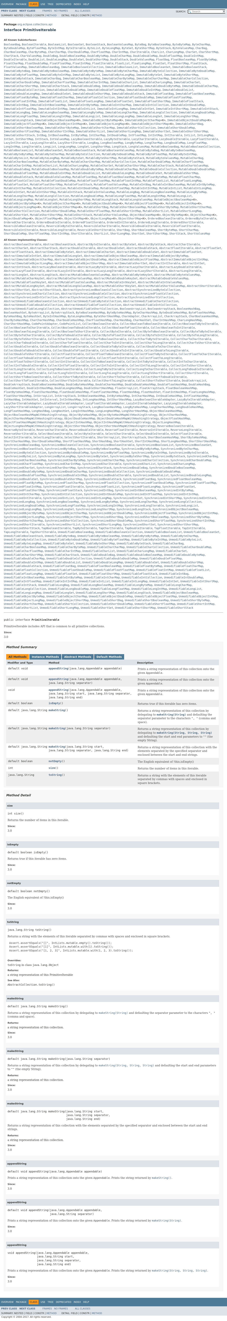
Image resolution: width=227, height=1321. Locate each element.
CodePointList (70, 323)
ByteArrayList (39, 312)
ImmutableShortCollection (136, 127)
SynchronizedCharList (139, 463)
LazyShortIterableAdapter (23, 407)
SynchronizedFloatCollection (107, 482)
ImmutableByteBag (17, 70)
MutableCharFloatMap (187, 161)
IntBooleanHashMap (91, 395)
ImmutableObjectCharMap (142, 120)
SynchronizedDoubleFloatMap (25, 475)
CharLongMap (175, 52)
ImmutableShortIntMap (57, 131)
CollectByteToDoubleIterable (68, 335)
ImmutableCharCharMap (152, 78)
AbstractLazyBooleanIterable (54, 267)
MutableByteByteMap (18, 154)
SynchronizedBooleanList (155, 444)
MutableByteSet (72, 158)
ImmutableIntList (82, 108)
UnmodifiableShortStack (175, 607)
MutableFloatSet (16, 184)
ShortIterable (81, 233)
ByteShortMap (144, 48)
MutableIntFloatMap (115, 188)
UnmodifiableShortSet (97, 607)
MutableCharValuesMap (192, 165)
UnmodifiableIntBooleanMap (24, 577)
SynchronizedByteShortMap (129, 456)
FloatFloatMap (60, 63)
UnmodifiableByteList (185, 539)
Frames (47, 10)
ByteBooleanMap (159, 44)
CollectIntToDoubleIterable (25, 365)
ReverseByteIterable (19, 429)
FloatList (122, 63)
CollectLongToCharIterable (146, 369)
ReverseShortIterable (20, 433)
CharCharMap (57, 52)
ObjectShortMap (129, 218)
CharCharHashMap (42, 320)
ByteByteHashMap (119, 312)
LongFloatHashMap (17, 410)
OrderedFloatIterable (89, 222)
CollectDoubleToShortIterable (26, 354)
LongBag (93, 142)
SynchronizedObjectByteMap (24, 513)
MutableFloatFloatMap (93, 180)
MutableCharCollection (119, 161)
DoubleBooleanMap (73, 55)
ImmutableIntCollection (151, 104)
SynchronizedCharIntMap (62, 463)
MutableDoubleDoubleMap (196, 169)
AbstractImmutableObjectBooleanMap (111, 255)
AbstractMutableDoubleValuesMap (163, 278)
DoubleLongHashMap (68, 388)
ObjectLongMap (101, 218)
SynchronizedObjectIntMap (198, 513)
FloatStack (198, 63)
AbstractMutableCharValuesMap (69, 278)
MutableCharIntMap (18, 165)
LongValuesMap (139, 146)
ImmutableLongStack (18, 120)
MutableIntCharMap (18, 188)
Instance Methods (45, 656)
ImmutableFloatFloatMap (174, 97)
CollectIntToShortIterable (191, 365)
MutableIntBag (140, 184)
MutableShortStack (78, 214)
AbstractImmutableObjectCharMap (28, 259)
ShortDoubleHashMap (46, 441)
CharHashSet (142, 320)
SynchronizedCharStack (94, 467)
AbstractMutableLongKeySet (24, 285)
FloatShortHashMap (18, 395)
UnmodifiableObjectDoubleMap (111, 596)
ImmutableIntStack (204, 108)
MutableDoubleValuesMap (53, 177)
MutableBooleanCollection (200, 146)
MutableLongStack (105, 199)
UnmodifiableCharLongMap (135, 551)
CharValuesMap (31, 55)
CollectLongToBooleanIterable (59, 369)
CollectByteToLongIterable (197, 335)
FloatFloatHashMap (104, 392)
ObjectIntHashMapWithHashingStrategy (122, 422)
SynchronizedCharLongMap (176, 463)
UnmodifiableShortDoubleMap (111, 603)
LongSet (83, 146)
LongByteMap (134, 142)
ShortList (101, 233)
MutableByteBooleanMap (178, 150)
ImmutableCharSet (187, 82)
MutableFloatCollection (22, 180)
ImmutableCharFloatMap (58, 82)
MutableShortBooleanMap (128, 207)
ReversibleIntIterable (21, 229)
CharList (157, 52)
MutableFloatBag (85, 177)
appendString (58, 668)
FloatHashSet (151, 392)
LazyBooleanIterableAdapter (154, 399)
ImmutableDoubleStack (128, 93)
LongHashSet (60, 410)
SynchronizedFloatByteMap (23, 482)
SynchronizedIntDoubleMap (103, 494)
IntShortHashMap (119, 399)
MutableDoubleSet (149, 173)
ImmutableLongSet (149, 116)
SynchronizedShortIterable (24, 524)
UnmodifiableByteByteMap (140, 535)
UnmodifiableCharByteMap (66, 547)
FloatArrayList (126, 388)
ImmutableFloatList (52, 101)
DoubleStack (119, 59)
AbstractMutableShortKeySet (115, 285)
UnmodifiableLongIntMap (149, 588)
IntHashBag (12, 399)
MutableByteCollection (83, 154)
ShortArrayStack (134, 437)
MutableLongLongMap (18, 199)
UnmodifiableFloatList (192, 569)
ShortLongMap (120, 233)
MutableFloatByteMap (151, 177)
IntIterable (173, 135)
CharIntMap (120, 52)
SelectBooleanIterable (55, 433)
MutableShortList (156, 211)
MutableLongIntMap (152, 195)
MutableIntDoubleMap (83, 188)
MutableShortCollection (22, 211)
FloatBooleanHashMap (181, 388)
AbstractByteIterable (93, 244)
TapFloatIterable (167, 528)
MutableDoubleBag (17, 169)
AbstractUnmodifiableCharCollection (150, 301)
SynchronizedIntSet (128, 498)
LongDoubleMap (174, 142)
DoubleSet (76, 59)
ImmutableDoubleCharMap (200, 86)
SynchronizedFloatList (102, 486)
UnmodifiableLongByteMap (134, 585)
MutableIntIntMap (144, 188)
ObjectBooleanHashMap (165, 410)
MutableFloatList (156, 180)
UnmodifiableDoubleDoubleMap (116, 558)
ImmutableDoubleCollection (24, 89)
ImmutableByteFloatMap (21, 74)
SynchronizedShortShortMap (177, 524)
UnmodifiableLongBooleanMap (92, 585)
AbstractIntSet (193, 263)
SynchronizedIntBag (98, 490)
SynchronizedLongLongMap (22, 509)
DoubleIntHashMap (40, 388)
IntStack (41, 139)
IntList (189, 135)
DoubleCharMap (120, 55)
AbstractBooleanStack (59, 244)
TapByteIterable (85, 528)
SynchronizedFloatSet (178, 486)
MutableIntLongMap (197, 188)
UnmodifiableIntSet (164, 581)
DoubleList (36, 59)
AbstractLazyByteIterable (96, 267)
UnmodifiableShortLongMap (59, 607)
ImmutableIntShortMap (172, 108)
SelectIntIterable (18, 437)
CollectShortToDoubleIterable (164, 376)
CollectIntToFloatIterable (68, 365)
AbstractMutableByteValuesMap (177, 274)
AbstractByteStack (152, 244)
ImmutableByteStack (18, 78)
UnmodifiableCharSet (171, 551)
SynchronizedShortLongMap (101, 524)
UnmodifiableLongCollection (25, 588)
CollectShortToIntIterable (69, 380)
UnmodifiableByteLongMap (22, 543)
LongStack (119, 146)
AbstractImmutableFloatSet (181, 251)
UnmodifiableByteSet (58, 543)
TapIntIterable (193, 528)
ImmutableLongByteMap (87, 112)
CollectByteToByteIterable (200, 331)
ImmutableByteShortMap (181, 74)
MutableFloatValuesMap (111, 184)
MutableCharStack (161, 165)
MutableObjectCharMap (59, 203)
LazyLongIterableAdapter (182, 403)
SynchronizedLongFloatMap (65, 505)
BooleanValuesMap (120, 44)
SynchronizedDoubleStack (102, 479)
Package (21, 4)
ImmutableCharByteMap (118, 78)
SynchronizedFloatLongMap (140, 486)
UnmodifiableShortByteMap (190, 600)
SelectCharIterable (120, 433)
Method (51, 15)
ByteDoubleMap (14, 48)
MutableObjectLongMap (20, 207)
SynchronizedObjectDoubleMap (111, 513)
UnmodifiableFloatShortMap (99, 573)
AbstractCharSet (16, 248)
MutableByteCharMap (49, 154)
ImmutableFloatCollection (95, 97)
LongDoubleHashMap (189, 407)
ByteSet (127, 48)
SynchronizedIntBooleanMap (135, 490)
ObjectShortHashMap (79, 426)
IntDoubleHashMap (169, 395)
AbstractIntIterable (164, 263)
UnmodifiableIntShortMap (199, 581)
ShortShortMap (157, 233)
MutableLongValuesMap (136, 199)
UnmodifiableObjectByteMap (24, 596)
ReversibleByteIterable (64, 226)
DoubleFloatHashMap (172, 384)
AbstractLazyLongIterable (105, 270)
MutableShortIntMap (126, 211)
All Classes (82, 10)
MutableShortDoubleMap (58, 211)
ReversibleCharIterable (102, 226)
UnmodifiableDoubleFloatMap (160, 558)
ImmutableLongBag (17, 112)
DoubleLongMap (57, 59)
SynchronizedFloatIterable (63, 486)
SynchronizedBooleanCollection (65, 444)
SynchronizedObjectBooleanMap (175, 509)
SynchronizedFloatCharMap (64, 482)
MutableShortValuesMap (111, 214)
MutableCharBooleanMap (21, 161)
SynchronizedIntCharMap (22, 494)
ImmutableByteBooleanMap (50, 70)
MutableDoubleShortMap (181, 173)
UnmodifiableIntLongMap (130, 581)
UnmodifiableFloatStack (139, 573)
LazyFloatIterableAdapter (105, 403)
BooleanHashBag (188, 308)
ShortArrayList (108, 437)
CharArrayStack (175, 316)
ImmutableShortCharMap (98, 127)
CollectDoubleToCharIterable (158, 346)
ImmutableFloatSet (119, 101)
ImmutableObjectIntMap (65, 123)
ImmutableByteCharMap (121, 70)
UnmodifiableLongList (185, 588)
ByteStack (163, 48)
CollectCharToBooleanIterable (103, 339)
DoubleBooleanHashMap (48, 384)
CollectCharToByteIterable (148, 339)
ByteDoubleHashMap (173, 312)
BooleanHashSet (15, 312)
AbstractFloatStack (18, 251)
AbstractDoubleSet (111, 248)
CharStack (11, 55)
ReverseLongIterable (186, 429)
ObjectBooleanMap (143, 214)
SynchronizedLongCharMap (138, 501)
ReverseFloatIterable (121, 429)
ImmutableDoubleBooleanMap (122, 86)
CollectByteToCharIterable (24, 335)
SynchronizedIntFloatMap (143, 494)
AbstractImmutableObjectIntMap (184, 259)
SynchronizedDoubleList (151, 475)
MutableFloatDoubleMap (58, 180)
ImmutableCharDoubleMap (22, 82)
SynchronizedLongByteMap (99, 501)
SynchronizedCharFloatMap (23, 463)
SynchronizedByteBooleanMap (98, 448)
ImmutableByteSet (149, 74)
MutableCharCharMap (85, 161)
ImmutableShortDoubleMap (176, 127)
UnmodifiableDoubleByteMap (184, 554)
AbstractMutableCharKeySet (24, 278)
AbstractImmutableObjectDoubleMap (81, 259)
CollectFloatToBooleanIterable (109, 354)
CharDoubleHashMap (70, 320)
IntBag (41, 135)
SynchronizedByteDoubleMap (68, 452)
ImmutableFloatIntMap (20, 101)
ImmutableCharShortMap (21, 86)
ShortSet (137, 233)
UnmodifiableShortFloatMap (155, 603)
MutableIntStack (70, 192)
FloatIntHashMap (174, 392)
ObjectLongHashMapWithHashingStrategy (33, 426)
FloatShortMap (178, 63)
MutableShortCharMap (195, 207)
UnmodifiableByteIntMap (149, 539)
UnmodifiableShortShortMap (135, 607)
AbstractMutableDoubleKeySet (116, 278)
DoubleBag (50, 55)
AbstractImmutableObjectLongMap (28, 263)
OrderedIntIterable (121, 222)
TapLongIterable (16, 532)
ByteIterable (76, 48)
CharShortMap (208, 52)
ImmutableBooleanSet (155, 67)
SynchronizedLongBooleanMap (58, 501)
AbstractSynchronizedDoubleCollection (90, 293)
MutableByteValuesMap (162, 158)
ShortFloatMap (39, 233)
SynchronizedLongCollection (180, 501)
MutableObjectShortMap (60, 207)
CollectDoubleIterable (21, 346)
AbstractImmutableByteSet (54, 251)
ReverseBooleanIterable (175, 426)
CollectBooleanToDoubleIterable (75, 327)
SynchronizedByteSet (92, 456)
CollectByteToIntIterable (155, 335)
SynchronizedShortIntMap (195, 520)
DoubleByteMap (98, 55)
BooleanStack (95, 44)
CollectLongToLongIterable (109, 373)
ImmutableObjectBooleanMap (55, 120)
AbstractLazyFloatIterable (24, 270)
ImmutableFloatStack (187, 101)
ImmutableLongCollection (158, 112)
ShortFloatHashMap (76, 441)
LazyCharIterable (144, 139)
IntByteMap (79, 135)
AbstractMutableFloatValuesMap (71, 282)
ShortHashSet (123, 441)
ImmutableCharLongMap (156, 82)
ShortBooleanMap (143, 229)
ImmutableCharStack (54, 86)
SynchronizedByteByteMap (140, 448)
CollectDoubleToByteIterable (112, 346)
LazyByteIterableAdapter (196, 399)
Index (77, 4)
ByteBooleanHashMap (90, 312)
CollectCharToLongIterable (155, 342)
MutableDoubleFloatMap (21, 173)
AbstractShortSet (17, 289)
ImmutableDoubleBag (85, 86)
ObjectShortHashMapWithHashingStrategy (125, 426)
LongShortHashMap (135, 410)
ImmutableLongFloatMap (21, 116)
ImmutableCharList (124, 82)
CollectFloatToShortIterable (26, 361)
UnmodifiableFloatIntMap (155, 569)
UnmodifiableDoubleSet (142, 562)
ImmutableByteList (86, 74)
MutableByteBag (147, 150)
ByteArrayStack (62, 312)
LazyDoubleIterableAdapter (63, 403)
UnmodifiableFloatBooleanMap (99, 566)
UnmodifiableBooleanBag (76, 532)
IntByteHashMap (118, 395)
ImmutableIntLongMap (112, 108)
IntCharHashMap (142, 395)
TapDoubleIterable (139, 528)
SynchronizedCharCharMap (106, 460)
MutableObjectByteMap (20, 203)
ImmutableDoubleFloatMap (106, 89)
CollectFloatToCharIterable (200, 354)
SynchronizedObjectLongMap (24, 517)
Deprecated (63, 4)
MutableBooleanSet (49, 150)
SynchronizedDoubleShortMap (61, 479)
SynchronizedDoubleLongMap (191, 475)
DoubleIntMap (193, 55)
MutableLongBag (128, 192)
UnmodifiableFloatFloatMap (114, 569)
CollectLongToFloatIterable (25, 373)
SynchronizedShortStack (22, 528)
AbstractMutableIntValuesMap (160, 282)
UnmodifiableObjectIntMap (198, 596)
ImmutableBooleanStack (189, 67)
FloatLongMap (141, 63)
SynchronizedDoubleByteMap (24, 471)
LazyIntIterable (16, 142)
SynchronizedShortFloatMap (155, 520)
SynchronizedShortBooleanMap (147, 517)
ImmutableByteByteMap (87, 70)
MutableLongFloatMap (120, 195)
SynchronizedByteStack (168, 456)
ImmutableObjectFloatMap (22, 123)
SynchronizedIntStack (200, 498)
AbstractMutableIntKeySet (116, 282)
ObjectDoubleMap (16, 218)
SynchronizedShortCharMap (23, 520)
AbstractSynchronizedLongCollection (87, 297)
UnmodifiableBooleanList (163, 532)
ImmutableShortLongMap (124, 131)
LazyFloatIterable (204, 139)
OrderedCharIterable (19, 222)
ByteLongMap (111, 48)
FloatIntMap (81, 63)
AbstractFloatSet (208, 248)
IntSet (9, 139)
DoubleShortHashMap (98, 388)
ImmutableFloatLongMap (86, 101)
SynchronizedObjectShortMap (67, 517)
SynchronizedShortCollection (67, 520)
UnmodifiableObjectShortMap (67, 600)
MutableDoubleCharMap (121, 169)
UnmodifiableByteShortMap (95, 543)
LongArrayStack (79, 407)
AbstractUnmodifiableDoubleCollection (33, 304)
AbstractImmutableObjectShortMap (80, 263)
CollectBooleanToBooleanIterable (145, 323)
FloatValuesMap (15, 67)
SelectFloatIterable (186, 433)
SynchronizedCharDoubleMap (191, 460)
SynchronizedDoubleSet (21, 479)
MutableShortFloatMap (93, 211)
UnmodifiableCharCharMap (106, 547)
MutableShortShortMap (46, 214)
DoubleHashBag (199, 384)
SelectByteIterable (88, 433)
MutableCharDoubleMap (154, 161)
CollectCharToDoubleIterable (26, 342)
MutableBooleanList (18, 150)
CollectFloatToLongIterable (160, 358)
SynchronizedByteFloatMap (110, 452)
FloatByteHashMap (17, 392)
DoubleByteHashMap (80, 384)
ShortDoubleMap (15, 233)
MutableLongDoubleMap (87, 195)
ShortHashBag (102, 441)
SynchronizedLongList (182, 505)
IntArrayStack (65, 395)
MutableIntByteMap (201, 184)
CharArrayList (152, 316)
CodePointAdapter (45, 323)
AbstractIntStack (17, 267)
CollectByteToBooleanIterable (155, 331)
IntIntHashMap (70, 399)
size (52, 767)
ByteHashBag (13, 316)
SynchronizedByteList (20, 456)
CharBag (201, 48)
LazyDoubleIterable (174, 139)
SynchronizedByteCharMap (179, 448)
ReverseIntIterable (154, 429)
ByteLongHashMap (80, 316)
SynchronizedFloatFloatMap (195, 482)
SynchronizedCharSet (19, 467)
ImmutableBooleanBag (43, 67)
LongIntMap (12, 146)
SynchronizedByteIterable (188, 452)
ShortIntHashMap (147, 441)
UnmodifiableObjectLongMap (24, 600)
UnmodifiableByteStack (134, 543)
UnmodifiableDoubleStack (22, 566)
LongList (49, 146)
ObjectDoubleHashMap (79, 418)
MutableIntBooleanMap (169, 184)
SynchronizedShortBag (106, 517)
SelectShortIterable (79, 437)
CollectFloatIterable (67, 354)
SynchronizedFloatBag (139, 479)
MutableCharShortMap (130, 165)
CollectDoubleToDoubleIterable (27, 350)
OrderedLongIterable (153, 222)
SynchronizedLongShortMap (95, 509)
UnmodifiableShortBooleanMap (147, 600)
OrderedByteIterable (200, 218)
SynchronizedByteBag (60, 448)
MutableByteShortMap (101, 158)
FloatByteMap (207, 59)
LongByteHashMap (135, 407)
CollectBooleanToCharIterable (26, 327)
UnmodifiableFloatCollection (26, 569)
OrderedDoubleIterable (54, 222)
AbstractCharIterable (183, 244)
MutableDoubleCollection (158, 169)
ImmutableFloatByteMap (21, 97)
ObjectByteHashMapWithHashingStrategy (128, 414)
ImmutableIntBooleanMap (48, 104)
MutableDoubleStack (18, 177)
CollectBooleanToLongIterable (26, 331)
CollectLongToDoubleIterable (191, 369)
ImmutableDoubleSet (56, 93)
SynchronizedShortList (63, 524)
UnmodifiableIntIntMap (60, 581)
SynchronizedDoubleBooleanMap (172, 467)
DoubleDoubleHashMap (140, 384)
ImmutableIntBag (16, 104)
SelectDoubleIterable (152, 433)
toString (55, 774)
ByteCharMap (201, 44)
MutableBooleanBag (165, 146)
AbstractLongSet (16, 274)
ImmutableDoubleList (177, 89)
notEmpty (55, 761)
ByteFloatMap (36, 48)
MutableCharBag (191, 158)
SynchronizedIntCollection (61, 494)
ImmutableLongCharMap (121, 112)
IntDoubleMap (116, 135)
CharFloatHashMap (99, 320)
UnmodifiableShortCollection (67, 603)
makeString (57, 710)
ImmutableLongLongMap (118, 116)
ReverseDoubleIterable (86, 429)
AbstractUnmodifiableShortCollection (89, 308)
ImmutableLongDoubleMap (196, 112)
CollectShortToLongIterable (113, 380)
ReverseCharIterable (52, 429)
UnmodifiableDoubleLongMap (102, 562)
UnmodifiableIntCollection (141, 577)
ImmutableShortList (90, 131)
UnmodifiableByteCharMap (179, 535)
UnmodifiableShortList (21, 607)
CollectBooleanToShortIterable (74, 331)
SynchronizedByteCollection (25, 452)
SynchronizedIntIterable (22, 498)
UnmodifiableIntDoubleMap (183, 577)
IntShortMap (24, 139)
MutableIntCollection (49, 188)
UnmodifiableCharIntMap (62, 551)
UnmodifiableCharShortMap (23, 554)
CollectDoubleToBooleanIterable (64, 346)
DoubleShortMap (97, 59)
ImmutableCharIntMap (92, 82)
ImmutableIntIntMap (52, 108)
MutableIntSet (14, 192)
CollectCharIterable (63, 339)
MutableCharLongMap (74, 165)
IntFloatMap (137, 135)
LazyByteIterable (117, 139)
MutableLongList (179, 195)
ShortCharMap (188, 229)
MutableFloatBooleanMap (116, 177)
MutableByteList (16, 158)
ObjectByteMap (173, 214)
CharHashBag (122, 320)
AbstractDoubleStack (141, 248)
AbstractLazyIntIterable (65, 270)
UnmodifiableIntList (94, 581)
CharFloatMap (100, 52)
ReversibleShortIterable (96, 229)
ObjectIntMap (74, 218)
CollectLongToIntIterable (67, 373)
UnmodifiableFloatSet (61, 573)
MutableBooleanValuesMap (116, 150)
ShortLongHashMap (174, 441)
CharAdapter (131, 316)
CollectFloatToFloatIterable (73, 358)
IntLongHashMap (94, 399)
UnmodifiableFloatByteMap (142, 566)
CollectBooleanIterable (100, 323)
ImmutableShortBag (189, 123)
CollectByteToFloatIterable (113, 335)
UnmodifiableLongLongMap (22, 592)
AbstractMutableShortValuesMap (161, 285)
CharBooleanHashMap (203, 316)
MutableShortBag (96, 207)
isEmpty (54, 703)
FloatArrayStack (152, 388)
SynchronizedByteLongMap (57, 456)
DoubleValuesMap (142, 59)
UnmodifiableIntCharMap (102, 577)
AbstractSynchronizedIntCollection (31, 297)
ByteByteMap (181, 44)
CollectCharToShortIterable (198, 342)
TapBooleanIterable (56, 528)
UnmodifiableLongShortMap (95, 592)
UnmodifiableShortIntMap (195, 603)
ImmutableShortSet (156, 131)
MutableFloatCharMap (184, 177)
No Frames (61, 10)
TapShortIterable (43, 532)
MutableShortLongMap (186, 211)
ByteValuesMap (183, 48)
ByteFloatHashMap (202, 312)
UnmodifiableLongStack (134, 592)
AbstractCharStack (44, 248)
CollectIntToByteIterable (146, 361)
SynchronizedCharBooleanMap (25, 460)
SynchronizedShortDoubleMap (111, 520)
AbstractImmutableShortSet (127, 263)
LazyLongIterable (43, 142)
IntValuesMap (59, 139)
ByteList (93, 48)
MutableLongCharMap (18, 195)
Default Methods (109, 656)
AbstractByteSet (124, 244)
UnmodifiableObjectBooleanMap (175, 592)
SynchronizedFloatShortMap (24, 490)
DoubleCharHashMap (109, 384)
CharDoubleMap (78, 52)
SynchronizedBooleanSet (193, 444)
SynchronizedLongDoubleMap (24, 505)
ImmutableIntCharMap (115, 104)
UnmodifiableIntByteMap (64, 577)
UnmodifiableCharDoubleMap (191, 547)
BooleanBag (12, 44)
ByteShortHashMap (107, 316)
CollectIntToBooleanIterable (103, 361)
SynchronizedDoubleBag (130, 467)
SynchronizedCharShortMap (56, 467)
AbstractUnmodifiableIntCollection (150, 304)
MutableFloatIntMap (126, 180)
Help (86, 4)
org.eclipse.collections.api (34, 24)
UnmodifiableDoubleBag (98, 554)
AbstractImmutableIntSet (22, 255)
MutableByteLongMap (44, 158)
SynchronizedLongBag (19, 501)
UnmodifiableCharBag (168, 543)
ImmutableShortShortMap (190, 131)
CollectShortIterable (191, 373)
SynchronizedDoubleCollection (111, 471)
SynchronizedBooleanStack (23, 448)
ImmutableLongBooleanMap (50, 112)
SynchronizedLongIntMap (105, 505)
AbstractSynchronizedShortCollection (145, 297)
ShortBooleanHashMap (163, 437)
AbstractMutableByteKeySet (132, 274)
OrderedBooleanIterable (165, 218)
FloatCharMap (13, 63)
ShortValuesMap (198, 233)
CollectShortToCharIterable (118, 376)
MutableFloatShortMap (46, 184)
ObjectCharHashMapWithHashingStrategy (33, 418)
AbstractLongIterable (185, 270)
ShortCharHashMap (17, 441)
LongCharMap (154, 142)
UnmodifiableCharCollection (147, 547)
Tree (51, 4)
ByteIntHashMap (54, 316)
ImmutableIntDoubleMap (188, 104)
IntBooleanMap (58, 135)
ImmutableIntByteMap (83, 104)
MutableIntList (170, 188)
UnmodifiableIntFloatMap (22, 581)
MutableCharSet (101, 165)
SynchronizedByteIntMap (149, 452)
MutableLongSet (46, 199)
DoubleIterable (15, 59)
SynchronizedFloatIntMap (22, 486)
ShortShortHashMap (202, 441)
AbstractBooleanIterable (22, 244)
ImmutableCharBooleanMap (81, 78)
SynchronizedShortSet (139, 524)
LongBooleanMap (111, 142)
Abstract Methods (77, 656)
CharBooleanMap (15, 52)
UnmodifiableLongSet (58, 592)
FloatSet (159, 63)
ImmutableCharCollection (189, 78)
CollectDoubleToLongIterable (166, 350)
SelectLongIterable (48, 437)
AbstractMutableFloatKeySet (25, 282)
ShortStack (177, 233)
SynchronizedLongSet (58, 509)
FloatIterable (103, 63)
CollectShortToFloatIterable (26, 380)
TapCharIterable (111, 528)
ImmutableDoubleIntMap (143, 89)
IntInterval (49, 399)
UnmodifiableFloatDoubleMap (70, 569)
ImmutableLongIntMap (55, 116)
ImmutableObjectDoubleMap (186, 120)
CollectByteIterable (115, 331)
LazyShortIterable (71, 142)
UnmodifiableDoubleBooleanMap (139, 554)
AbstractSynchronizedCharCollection (31, 293)
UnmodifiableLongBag (53, 585)
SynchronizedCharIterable (101, 463)
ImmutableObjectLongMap (107, 123)
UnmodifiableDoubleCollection (69, 558)
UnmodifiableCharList (98, 551)
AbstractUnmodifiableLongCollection (31, 308)
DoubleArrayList (194, 380)
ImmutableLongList (86, 116)
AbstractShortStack (46, 289)
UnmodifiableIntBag (174, 573)
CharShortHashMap (17, 323)
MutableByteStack (131, 158)
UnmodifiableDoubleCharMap (24, 558)
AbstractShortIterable (204, 285)
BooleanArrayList (133, 308)
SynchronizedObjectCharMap (66, 513)
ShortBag (123, 229)
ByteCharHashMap (145, 312)
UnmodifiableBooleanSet (201, 532)
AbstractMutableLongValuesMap (69, 285)
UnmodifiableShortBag (106, 600)
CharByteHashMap (16, 320)
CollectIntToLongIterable (149, 365)
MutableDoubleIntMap (55, 173)
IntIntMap (155, 135)
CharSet (191, 52)
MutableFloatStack (78, 184)
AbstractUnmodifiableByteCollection (93, 301)
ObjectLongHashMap (166, 422)
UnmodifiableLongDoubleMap (68, 588)
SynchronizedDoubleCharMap (66, 471)
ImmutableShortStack (19, 135)
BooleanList (57, 44)
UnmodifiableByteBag (60, 535)
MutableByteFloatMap (151, 154)
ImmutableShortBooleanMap (23, 127)
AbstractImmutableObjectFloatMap (133, 259)
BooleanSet (76, 44)
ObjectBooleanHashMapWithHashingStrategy (35, 414)
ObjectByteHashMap (83, 414)
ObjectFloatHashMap (175, 418)
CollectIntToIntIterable (109, 365)
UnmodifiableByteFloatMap (110, 539)
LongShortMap (100, 146)
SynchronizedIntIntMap (181, 494)
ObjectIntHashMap (79, 422)
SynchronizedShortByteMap (190, 517)
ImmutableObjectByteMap (100, 120)
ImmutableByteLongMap (118, 74)
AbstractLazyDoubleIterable (180, 267)
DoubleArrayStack (17, 384)
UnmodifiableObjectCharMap (66, 596)
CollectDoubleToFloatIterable (75, 350)
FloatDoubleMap (36, 63)
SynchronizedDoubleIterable (110, 475)
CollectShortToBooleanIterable (27, 376)
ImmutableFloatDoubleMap (135, 97)
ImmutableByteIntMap (55, 74)
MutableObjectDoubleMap (100, 203)
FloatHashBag (129, 392)
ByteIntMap (56, 48)
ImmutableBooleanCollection (82, 67)
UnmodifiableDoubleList (62, 562)
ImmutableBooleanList (121, 67)
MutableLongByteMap (192, 192)
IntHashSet (30, 399)
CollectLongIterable (19, 369)
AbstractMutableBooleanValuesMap (85, 274)
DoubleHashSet (14, 388)
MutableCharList (45, 165)
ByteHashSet (33, 316)
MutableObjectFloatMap (142, 203)
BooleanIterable (34, 44)
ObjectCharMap (201, 214)
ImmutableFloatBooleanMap (194, 93)
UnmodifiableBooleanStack (23, 535)
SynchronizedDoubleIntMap (67, 475)
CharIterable (139, 52)
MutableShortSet (16, 214)
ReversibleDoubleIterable (140, 226)
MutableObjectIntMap (181, 203)
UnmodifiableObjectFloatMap (156, 596)
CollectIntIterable (64, 361)
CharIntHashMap (164, 320)
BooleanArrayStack (161, 308)
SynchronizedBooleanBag (22, 444)
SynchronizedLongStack (134, 509)
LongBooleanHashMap (107, 407)
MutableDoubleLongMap (118, 173)
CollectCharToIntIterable (113, 342)
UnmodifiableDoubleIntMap (23, 562)
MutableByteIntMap (183, 154)
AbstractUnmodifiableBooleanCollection (34, 301)
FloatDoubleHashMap (74, 392)
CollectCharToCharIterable (191, 339)
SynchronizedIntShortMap (163, 498)
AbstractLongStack (44, 274)
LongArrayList (55, 407)
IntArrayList (43, 395)
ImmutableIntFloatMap (20, 108)
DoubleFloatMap (170, 55)
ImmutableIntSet (142, 108)
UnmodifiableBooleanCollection (119, 532)
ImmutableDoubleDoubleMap (65, 89)
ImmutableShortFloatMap (22, 131)
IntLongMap (205, 135)
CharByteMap (37, 52)
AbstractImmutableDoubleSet (138, 251)
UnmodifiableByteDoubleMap (68, 539)
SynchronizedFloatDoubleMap (152, 482)
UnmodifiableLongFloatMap (110, 588)
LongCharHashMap (161, 407)
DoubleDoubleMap (145, 55)
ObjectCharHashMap (173, 414)
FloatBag (162, 59)
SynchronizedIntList (58, 498)
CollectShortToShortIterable (158, 380)
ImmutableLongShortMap (181, 116)
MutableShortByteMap (163, 207)
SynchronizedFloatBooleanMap (179, 479)
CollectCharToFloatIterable (70, 342)
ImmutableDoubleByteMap (162, 86)
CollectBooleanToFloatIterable (125, 327)
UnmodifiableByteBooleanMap (98, 535)
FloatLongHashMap (202, 392)
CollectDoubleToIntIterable (121, 350)
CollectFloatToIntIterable (117, 358)
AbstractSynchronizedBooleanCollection (93, 289)
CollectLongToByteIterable (104, 369)
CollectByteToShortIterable (25, 339)
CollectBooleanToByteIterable (195, 323)
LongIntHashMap (82, 410)
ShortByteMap (167, 229)
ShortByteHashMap (193, 437)
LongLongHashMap (108, 410)
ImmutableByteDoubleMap (196, 70)
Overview (7, 4)
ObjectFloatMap (46, 218)
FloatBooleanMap (183, 59)
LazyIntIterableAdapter (144, 403)
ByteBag (140, 44)
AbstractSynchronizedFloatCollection (149, 293)
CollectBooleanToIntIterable (173, 327)
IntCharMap (97, 135)
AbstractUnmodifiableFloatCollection (92, 304)
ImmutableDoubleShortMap (91, 93)
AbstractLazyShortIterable (146, 270)
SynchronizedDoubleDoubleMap (158, 471)
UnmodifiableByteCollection (25, 539)
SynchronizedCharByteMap (66, 460)
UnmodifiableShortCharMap (23, 603)
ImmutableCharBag (48, 78)
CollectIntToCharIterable (186, 361)
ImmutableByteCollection (158, 70)
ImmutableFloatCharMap (57, 97)
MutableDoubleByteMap (87, 169)
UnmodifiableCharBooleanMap (25, 547)
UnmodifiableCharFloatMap (23, 551)
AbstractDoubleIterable (77, 248)
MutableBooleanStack (79, 150)
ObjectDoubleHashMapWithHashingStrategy (128, 418)
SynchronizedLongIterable (144, 505)
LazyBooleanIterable (86, 139)
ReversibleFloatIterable (181, 226)
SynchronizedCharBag (202, 456)
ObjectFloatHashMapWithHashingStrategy (34, 422)
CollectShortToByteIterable (74, 376)
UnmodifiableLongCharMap (173, 585)
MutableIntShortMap (41, 192)
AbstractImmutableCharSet (95, 251)
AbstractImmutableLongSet (62, 255)
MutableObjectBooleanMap (173, 199)
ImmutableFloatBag (160, 93)
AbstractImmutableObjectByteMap (163, 255)
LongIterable (31, 146)
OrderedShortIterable (187, 222)
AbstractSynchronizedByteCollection (152, 289)
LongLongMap (67, 146)
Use (43, 4)
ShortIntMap (60, 233)
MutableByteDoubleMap (118, 154)
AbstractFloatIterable (176, 248)
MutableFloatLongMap (186, 180)
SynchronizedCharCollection (147, 460)
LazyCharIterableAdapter (22, 403)
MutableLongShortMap (75, 199)
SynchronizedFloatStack (64, 490)
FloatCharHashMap (45, 392)
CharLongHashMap (189, 320)
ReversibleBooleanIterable (24, 226)
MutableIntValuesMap (99, 192)
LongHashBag (41, 410)
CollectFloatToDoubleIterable (26, 358)
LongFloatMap (197, 142)
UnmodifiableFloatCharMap (183, 566)
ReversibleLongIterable (58, 229)
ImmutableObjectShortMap (150, 123)
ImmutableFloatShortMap (152, 101)
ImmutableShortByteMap (62, 127)
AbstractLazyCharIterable (137, 267)
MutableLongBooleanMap (158, 192)
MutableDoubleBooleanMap (50, 169)
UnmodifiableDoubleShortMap (182, 562)
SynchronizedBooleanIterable (112, 444)
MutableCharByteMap (54, 161)
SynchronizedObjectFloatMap (156, 513)
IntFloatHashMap (196, 395)
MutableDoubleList (86, 173)
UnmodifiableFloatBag (59, 566)
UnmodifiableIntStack (20, 585)
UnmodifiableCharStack (62, 554)
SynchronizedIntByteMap (175, 490)
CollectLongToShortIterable (152, 373)
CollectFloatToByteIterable (156, 354)
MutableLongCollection (52, 195)
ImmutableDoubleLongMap (22, 93)
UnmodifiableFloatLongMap (23, 573)
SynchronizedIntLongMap (94, 498)
